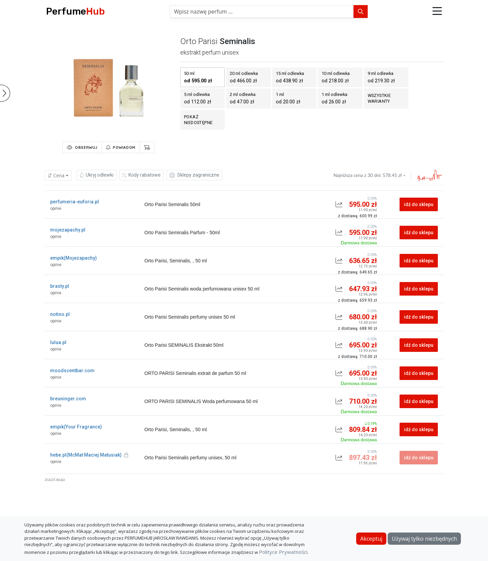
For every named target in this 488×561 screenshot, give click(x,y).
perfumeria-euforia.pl (74, 201)
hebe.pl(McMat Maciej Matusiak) (89, 455)
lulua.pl (58, 342)
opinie (55, 208)
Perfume (75, 11)
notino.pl (60, 314)
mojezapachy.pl (67, 230)
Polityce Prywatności (283, 551)
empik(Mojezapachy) (73, 258)
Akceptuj (371, 538)
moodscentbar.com (72, 370)
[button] (437, 11)
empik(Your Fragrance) (76, 426)
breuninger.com (68, 398)
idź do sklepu (418, 204)
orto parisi (199, 41)
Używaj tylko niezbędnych (424, 538)
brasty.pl (59, 286)
